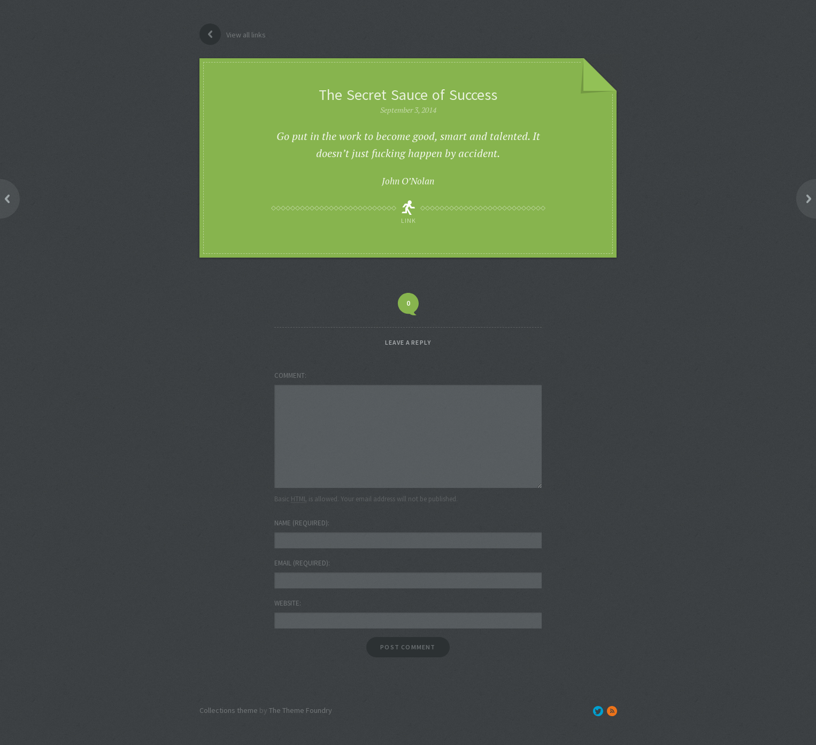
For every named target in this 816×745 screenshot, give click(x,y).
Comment (289, 375)
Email (301, 563)
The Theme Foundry (300, 710)
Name (301, 522)
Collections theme (228, 710)
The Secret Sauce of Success (408, 94)
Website (286, 603)
